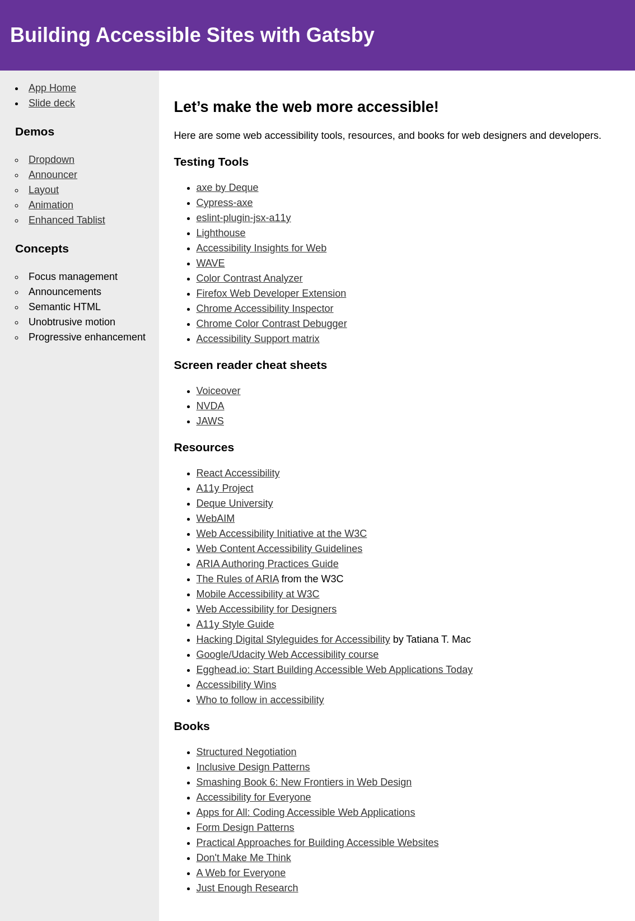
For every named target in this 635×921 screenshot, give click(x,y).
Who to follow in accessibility (260, 699)
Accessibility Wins (237, 684)
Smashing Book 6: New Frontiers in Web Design (304, 782)
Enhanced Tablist (67, 220)
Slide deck (52, 103)
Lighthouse (221, 233)
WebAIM (216, 518)
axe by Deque (228, 187)
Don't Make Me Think (244, 857)
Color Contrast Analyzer (250, 278)
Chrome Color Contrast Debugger (272, 323)
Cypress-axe (225, 202)
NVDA (211, 406)
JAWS (210, 421)
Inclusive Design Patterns (253, 767)
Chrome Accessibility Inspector (265, 308)
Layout (44, 189)
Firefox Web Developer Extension (272, 293)
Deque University (235, 503)
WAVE (211, 263)
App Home (52, 87)
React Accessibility (238, 473)
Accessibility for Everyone (254, 797)
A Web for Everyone (241, 872)
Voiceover (219, 390)
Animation (51, 205)
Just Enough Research (247, 888)
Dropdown (51, 159)
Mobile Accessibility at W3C (258, 594)
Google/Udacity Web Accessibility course (288, 654)
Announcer (53, 174)
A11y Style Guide (235, 624)
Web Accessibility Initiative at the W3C (282, 533)
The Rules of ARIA (238, 579)
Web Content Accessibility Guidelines (280, 548)
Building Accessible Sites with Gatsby (192, 35)
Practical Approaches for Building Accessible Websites (318, 842)
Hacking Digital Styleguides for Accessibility (293, 639)
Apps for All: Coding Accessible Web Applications (306, 812)
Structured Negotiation (247, 752)
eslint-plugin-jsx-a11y (244, 217)
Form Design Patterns (246, 827)
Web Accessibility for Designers (267, 609)
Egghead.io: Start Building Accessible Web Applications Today (335, 669)
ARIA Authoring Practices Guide (268, 563)
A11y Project (225, 488)
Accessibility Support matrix (258, 338)
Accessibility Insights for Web (262, 248)
